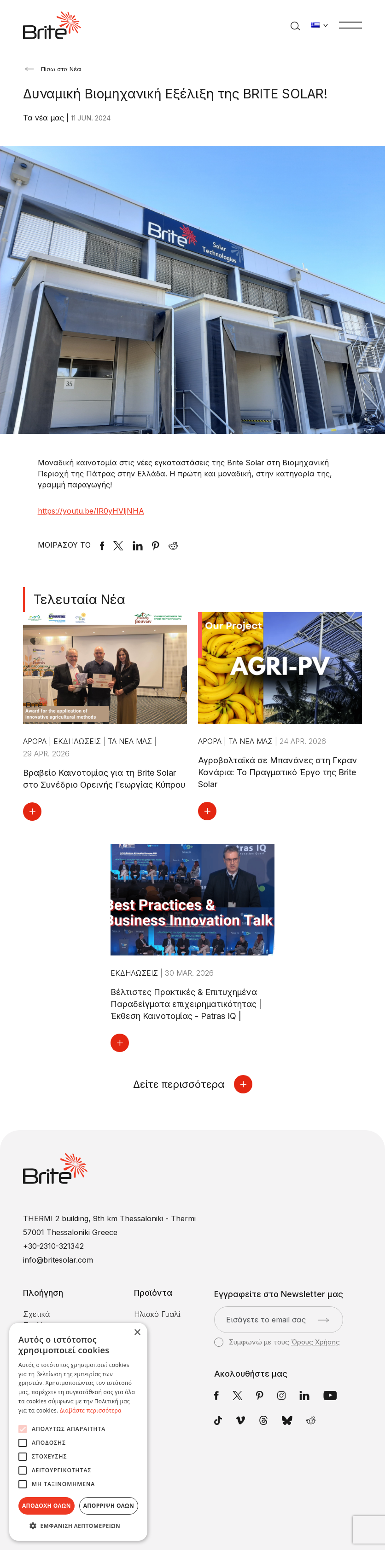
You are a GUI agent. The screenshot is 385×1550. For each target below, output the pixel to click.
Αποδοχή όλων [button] (46, 1506)
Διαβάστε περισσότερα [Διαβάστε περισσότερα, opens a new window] (91, 1410)
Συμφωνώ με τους (277, 1342)
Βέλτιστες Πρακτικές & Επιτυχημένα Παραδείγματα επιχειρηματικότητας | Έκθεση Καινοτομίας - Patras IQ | (186, 1004)
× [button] (137, 1332)
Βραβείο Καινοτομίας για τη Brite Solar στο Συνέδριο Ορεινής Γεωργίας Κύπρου (104, 778)
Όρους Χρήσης (315, 1342)
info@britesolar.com (58, 1259)
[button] (78, 1526)
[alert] (78, 1432)
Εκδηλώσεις (78, 741)
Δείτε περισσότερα (192, 1084)
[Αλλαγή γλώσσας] (319, 25)
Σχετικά (36, 1314)
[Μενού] (350, 24)
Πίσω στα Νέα (53, 69)
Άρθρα (36, 741)
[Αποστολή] (323, 1320)
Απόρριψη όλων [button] (108, 1506)
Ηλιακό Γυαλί (157, 1314)
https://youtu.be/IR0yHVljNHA (91, 510)
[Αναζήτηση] (295, 25)
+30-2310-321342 (53, 1246)
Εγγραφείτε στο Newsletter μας (278, 1294)
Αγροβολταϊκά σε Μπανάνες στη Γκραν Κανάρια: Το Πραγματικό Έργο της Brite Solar (277, 772)
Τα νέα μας (44, 117)
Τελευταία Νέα (79, 599)
